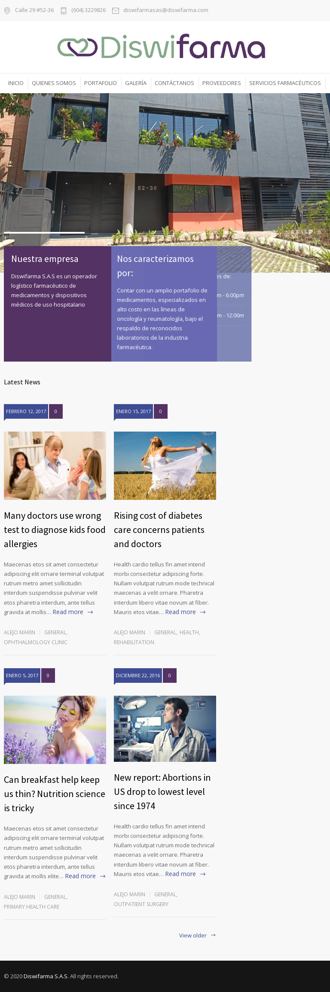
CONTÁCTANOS (174, 83)
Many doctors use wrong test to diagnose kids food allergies (55, 529)
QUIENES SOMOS (54, 83)
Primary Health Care (31, 906)
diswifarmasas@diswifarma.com (165, 10)
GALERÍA (136, 83)
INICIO (16, 83)
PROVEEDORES (221, 83)
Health (189, 632)
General (55, 632)
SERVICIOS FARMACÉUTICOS (285, 83)
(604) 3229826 (88, 10)
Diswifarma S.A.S (45, 976)
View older (193, 936)
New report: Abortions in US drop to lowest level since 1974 (162, 791)
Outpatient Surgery (141, 904)
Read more (67, 612)
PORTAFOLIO (100, 83)
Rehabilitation (134, 642)
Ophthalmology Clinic (35, 642)
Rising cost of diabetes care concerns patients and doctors (159, 529)
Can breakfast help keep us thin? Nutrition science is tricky (54, 793)
